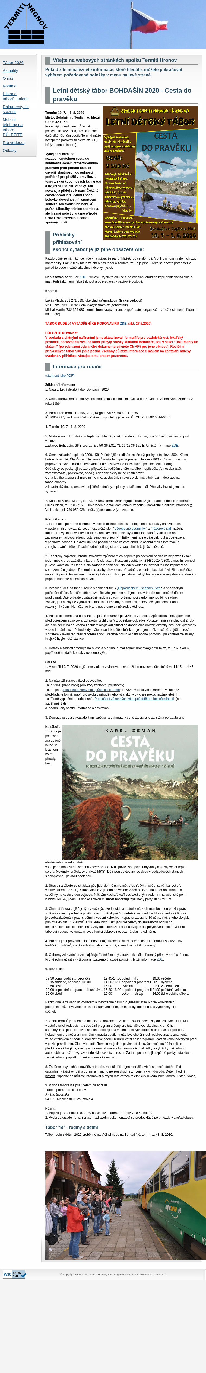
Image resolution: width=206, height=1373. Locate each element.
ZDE (83, 277)
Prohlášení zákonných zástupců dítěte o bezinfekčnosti (134, 699)
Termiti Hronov (103, 24)
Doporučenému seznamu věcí (139, 588)
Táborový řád (161, 528)
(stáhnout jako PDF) (59, 375)
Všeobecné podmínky (130, 528)
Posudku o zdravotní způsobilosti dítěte (91, 690)
